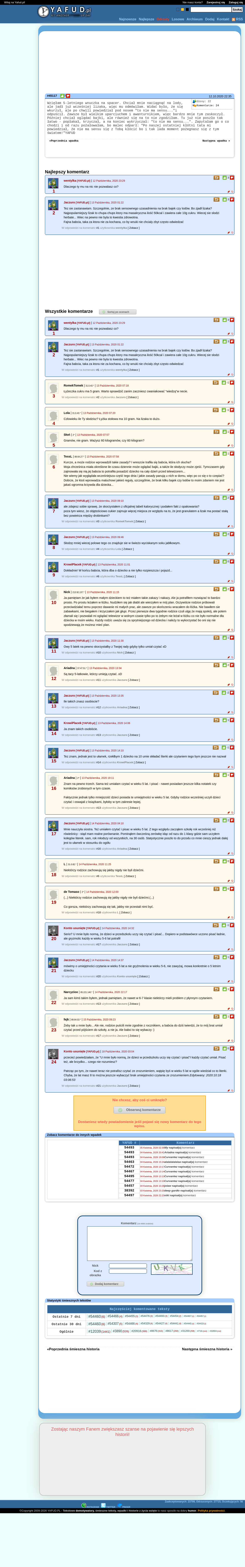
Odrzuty (163, 19)
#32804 (215, 1342)
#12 (98, 711)
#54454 (175, 1326)
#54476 (147, 1326)
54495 (129, 1186)
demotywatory (85, 1521)
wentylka (70, 184)
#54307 (115, 1334)
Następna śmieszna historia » (207, 1360)
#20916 (139, 1341)
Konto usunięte (74, 931)
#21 (98, 1089)
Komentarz (137, 1227)
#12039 (99, 1342)
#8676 (156, 1341)
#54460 (96, 1327)
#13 (98, 738)
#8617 (171, 1341)
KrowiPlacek (73, 568)
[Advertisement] (18, 783)
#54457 (201, 1327)
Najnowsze (127, 19)
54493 (129, 1152)
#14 (98, 766)
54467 (129, 1180)
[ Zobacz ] (134, 231)
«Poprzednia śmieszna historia (73, 1360)
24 (205, 106)
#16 (98, 852)
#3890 (121, 1342)
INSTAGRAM (90, 1518)
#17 (98, 948)
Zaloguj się (236, 2)
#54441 (175, 1334)
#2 (97, 400)
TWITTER (108, 1518)
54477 (129, 1192)
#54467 (189, 1327)
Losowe (178, 19)
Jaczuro (69, 206)
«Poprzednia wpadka (63, 144)
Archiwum (195, 19)
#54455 (131, 1326)
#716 (202, 1342)
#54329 (147, 1334)
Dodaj (209, 19)
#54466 (115, 1327)
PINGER (123, 1518)
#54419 (201, 1334)
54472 (129, 1175)
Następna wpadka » (216, 144)
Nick (95, 1275)
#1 (97, 231)
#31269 (188, 1341)
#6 (97, 580)
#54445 (189, 1334)
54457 (129, 1197)
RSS (237, 19)
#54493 (161, 1326)
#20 (98, 980)
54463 (129, 1169)
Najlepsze (146, 19)
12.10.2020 (216, 96)
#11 (98, 683)
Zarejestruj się (216, 2)
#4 (97, 552)
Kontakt (223, 19)
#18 (98, 916)
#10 (98, 656)
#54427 (161, 1334)
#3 (97, 525)
